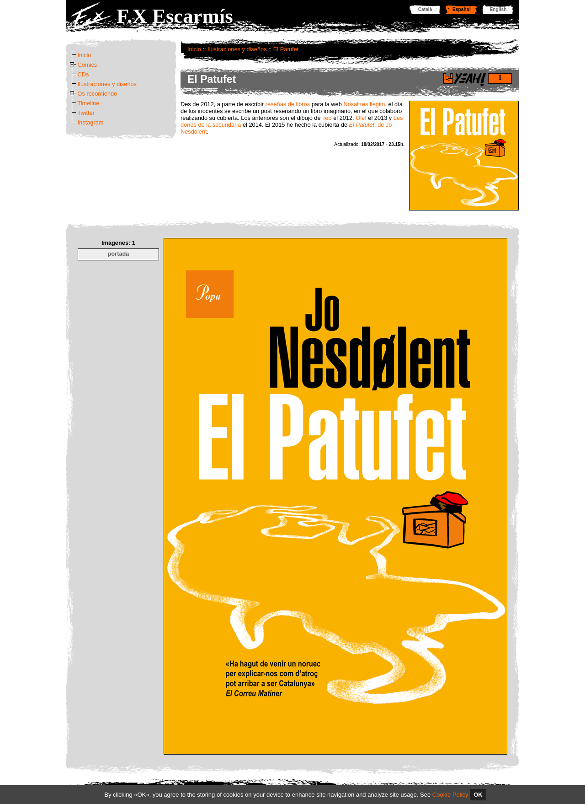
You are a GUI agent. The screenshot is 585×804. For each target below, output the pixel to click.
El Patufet (286, 49)
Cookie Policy (450, 794)
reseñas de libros (288, 104)
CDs (83, 74)
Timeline (88, 103)
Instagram (91, 122)
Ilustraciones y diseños (236, 49)
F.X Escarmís (175, 16)
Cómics (87, 64)
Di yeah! (448, 78)
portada (118, 253)
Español (461, 9)
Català (425, 9)
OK (478, 794)
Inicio (194, 49)
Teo (327, 117)
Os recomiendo (97, 93)
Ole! (361, 117)
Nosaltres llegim (364, 104)
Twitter (86, 112)
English (498, 9)
